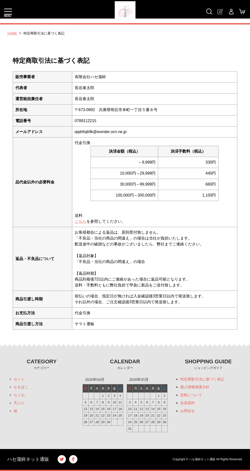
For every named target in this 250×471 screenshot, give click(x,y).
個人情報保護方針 (195, 388)
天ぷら (19, 404)
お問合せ (188, 412)
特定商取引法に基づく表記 (203, 379)
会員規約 (188, 404)
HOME (13, 33)
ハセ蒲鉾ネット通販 (29, 459)
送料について (192, 396)
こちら (80, 221)
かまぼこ (21, 388)
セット (19, 379)
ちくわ (19, 396)
